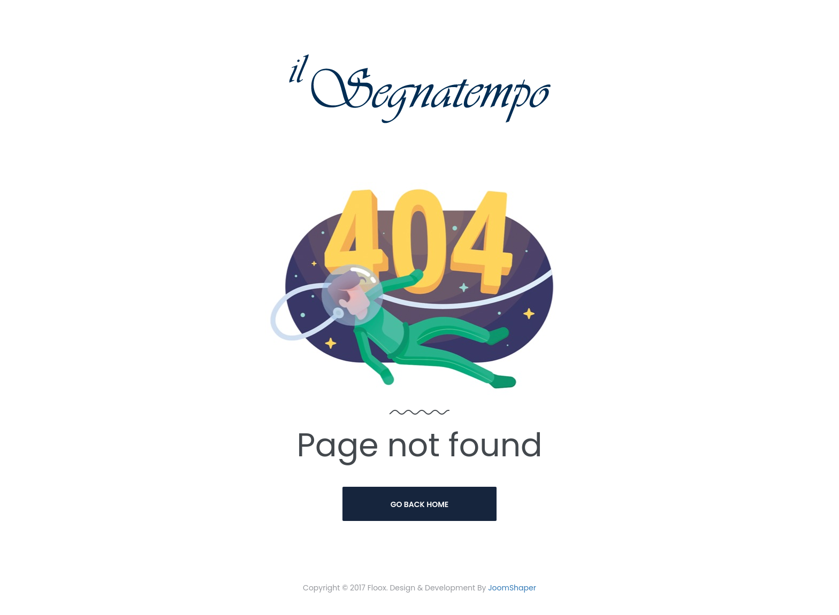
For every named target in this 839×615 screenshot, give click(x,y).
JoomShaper (512, 587)
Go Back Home (420, 504)
